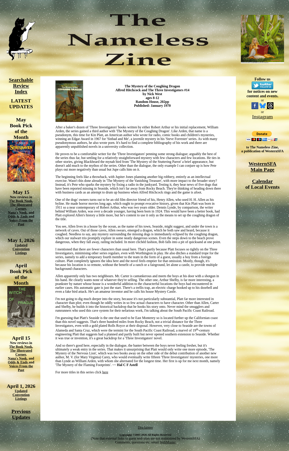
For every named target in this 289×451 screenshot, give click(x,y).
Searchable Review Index (21, 85)
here (105, 372)
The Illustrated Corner (21, 207)
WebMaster (168, 442)
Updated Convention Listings (21, 249)
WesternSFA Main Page (262, 166)
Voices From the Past (21, 222)
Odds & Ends (18, 216)
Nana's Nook (17, 212)
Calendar (262, 181)
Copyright (126, 434)
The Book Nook (20, 201)
